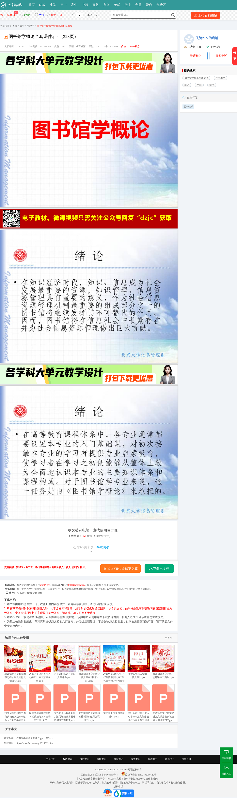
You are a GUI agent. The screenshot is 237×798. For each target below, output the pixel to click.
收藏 (25, 15)
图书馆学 (188, 106)
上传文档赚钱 (205, 15)
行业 (127, 5)
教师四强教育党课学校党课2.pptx (138, 662)
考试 (117, 5)
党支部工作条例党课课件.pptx (114, 701)
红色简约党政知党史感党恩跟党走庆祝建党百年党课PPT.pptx (163, 703)
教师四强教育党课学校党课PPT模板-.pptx (163, 662)
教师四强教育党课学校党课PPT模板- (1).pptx (89, 663)
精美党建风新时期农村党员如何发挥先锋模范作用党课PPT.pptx (40, 704)
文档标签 (192, 97)
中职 (85, 5)
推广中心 (84, 759)
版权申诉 (54, 15)
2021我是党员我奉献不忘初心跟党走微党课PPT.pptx (15, 663)
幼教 (42, 5)
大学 (22, 25)
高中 (74, 5)
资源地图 (152, 759)
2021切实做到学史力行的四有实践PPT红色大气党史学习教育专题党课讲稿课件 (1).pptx (114, 667)
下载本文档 (159, 568)
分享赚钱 (8, 15)
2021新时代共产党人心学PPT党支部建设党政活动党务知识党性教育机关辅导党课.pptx (138, 706)
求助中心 (101, 759)
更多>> (169, 637)
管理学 (30, 25)
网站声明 (118, 759)
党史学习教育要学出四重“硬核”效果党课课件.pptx (89, 703)
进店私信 (195, 55)
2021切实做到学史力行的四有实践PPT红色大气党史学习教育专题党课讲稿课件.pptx (15, 706)
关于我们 (50, 759)
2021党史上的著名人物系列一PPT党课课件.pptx (40, 663)
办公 (106, 5)
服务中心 (135, 759)
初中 (63, 5)
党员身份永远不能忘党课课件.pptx (64, 662)
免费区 (161, 5)
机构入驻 (186, 759)
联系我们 (169, 759)
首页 (31, 5)
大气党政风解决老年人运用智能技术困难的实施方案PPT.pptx (64, 703)
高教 (95, 5)
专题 (138, 5)
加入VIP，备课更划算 (120, 568)
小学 (53, 5)
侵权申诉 (221, 55)
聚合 (149, 5)
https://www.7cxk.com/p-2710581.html (34, 743)
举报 (39, 15)
